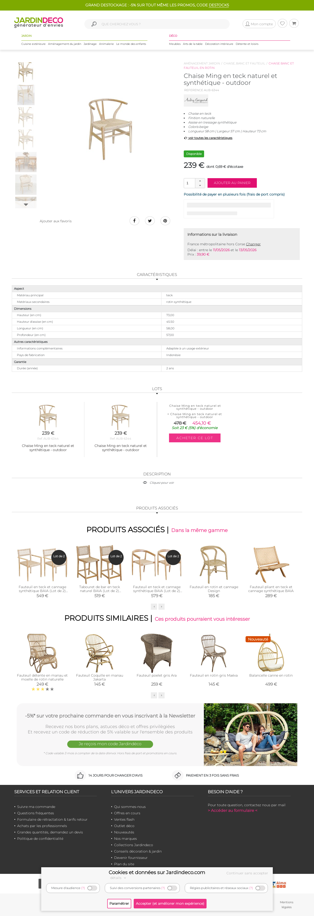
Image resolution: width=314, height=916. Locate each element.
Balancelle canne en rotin (271, 675)
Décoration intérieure (219, 44)
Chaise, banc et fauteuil (244, 63)
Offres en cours (127, 813)
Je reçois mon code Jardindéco (110, 743)
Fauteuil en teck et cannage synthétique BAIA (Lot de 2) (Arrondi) (157, 590)
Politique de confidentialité (40, 838)
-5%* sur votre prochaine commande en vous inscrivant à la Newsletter (110, 715)
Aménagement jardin (202, 63)
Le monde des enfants (131, 44)
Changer (253, 244)
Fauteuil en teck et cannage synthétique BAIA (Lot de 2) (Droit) (42, 590)
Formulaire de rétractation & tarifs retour (52, 819)
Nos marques (125, 838)
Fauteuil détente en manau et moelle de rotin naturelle (42, 677)
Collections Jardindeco (133, 845)
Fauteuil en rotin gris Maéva (214, 675)
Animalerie (106, 44)
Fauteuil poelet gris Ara (157, 675)
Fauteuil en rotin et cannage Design (214, 588)
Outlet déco (124, 826)
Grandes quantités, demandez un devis (50, 832)
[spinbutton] (193, 183)
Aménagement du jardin (64, 44)
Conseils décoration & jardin (138, 851)
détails (118, 878)
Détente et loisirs (247, 44)
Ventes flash (124, 819)
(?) (83, 888)
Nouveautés (124, 832)
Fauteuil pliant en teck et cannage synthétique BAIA (271, 588)
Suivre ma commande (36, 807)
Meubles (175, 44)
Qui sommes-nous (130, 807)
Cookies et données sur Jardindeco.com (157, 872)
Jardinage (90, 44)
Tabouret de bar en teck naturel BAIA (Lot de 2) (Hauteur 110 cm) (99, 590)
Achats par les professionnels (42, 826)
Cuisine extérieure (33, 44)
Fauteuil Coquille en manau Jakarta (99, 677)
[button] (200, 180)
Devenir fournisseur (131, 857)
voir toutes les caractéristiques (208, 138)
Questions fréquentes (35, 813)
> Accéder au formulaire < (232, 810)
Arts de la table (193, 44)
